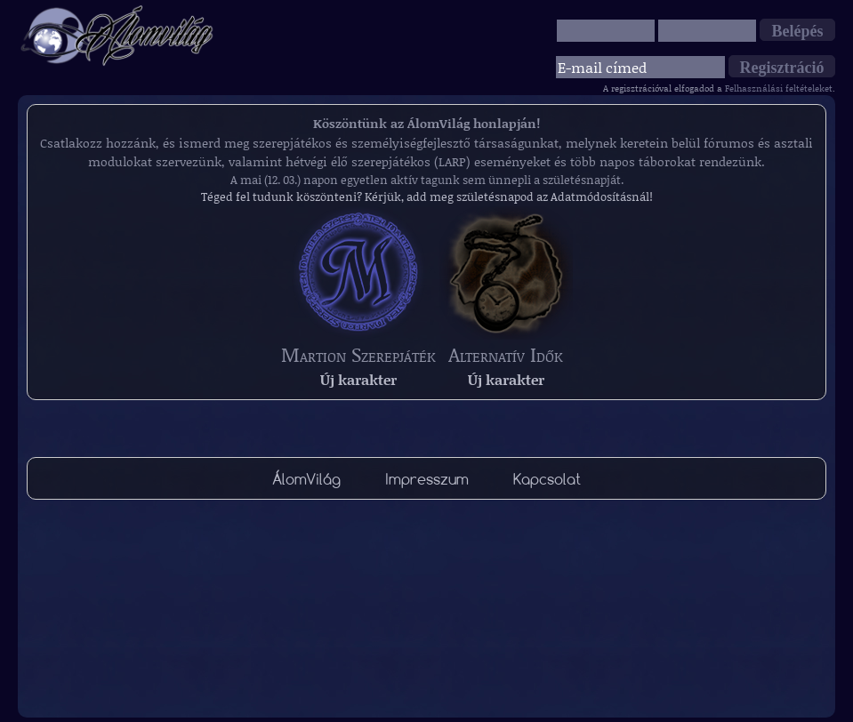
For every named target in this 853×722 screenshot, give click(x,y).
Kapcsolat (547, 478)
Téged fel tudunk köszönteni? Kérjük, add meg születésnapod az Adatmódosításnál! (427, 197)
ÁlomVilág (306, 478)
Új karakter (358, 379)
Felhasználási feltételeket (779, 88)
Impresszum (427, 478)
